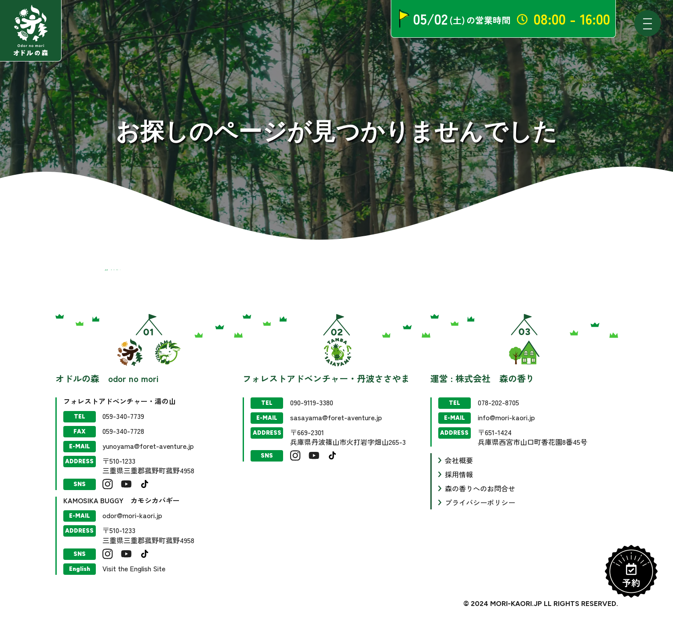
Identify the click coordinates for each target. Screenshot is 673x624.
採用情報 (459, 474)
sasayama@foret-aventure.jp (336, 417)
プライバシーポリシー (480, 502)
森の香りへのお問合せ (480, 488)
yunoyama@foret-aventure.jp (148, 445)
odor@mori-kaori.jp (132, 515)
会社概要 (459, 460)
